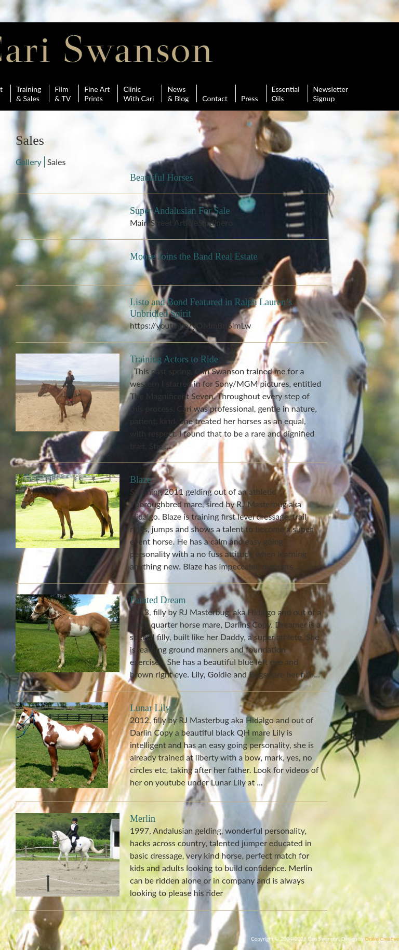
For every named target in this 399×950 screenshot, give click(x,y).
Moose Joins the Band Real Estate (193, 256)
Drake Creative (382, 938)
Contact (215, 93)
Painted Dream (157, 600)
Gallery (29, 162)
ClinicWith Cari (138, 93)
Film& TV (63, 93)
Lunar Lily (150, 708)
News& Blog (178, 93)
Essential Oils (286, 93)
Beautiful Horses (161, 177)
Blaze (140, 479)
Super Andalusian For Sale (180, 211)
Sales (56, 162)
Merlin (142, 818)
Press (249, 93)
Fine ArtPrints (97, 93)
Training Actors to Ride (174, 359)
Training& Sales (28, 93)
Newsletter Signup (330, 93)
